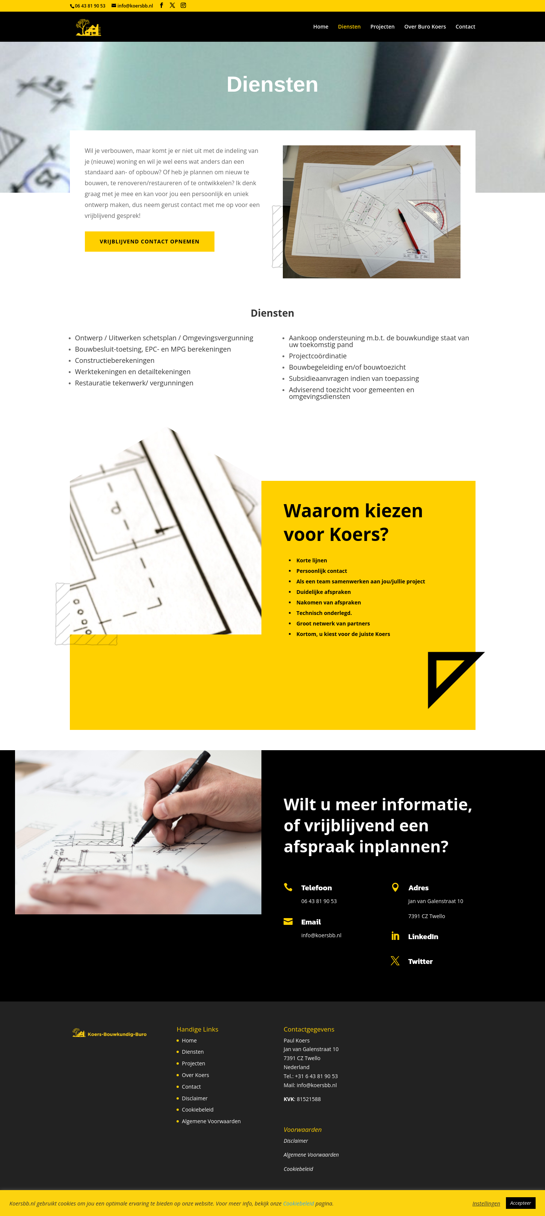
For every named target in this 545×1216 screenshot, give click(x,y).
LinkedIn (423, 936)
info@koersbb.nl (321, 935)
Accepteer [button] (520, 1202)
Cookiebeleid (197, 1109)
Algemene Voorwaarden (211, 1121)
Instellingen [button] (486, 1203)
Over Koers (195, 1075)
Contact (465, 27)
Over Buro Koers (425, 27)
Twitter (420, 961)
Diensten (349, 27)
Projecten (382, 27)
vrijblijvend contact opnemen (150, 241)
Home (321, 27)
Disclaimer (194, 1098)
